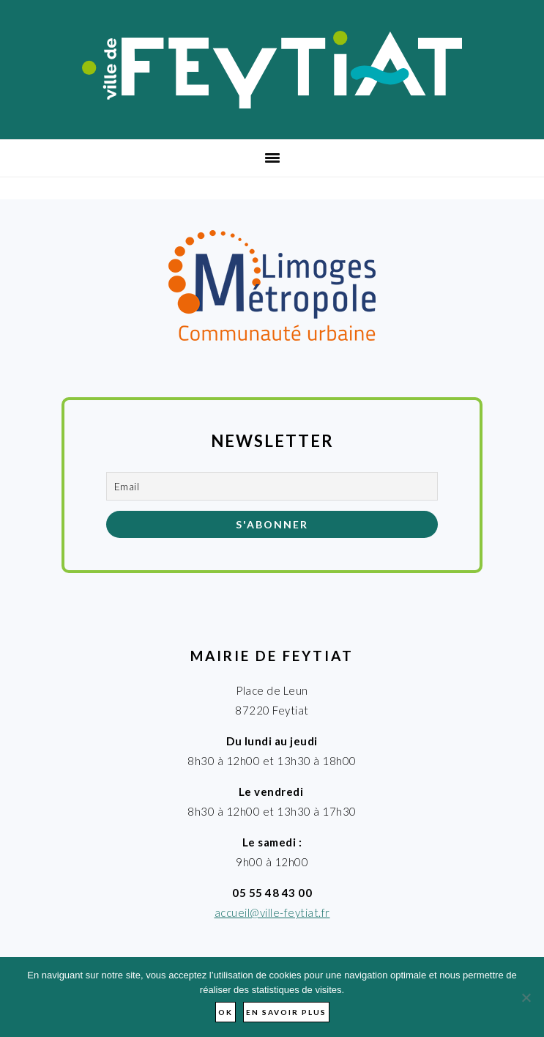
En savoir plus (286, 1012)
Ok (225, 1012)
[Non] (525, 997)
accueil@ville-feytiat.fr (272, 912)
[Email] (272, 486)
